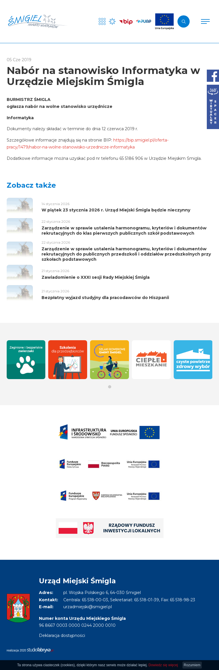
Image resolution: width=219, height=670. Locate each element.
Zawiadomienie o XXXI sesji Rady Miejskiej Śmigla (96, 277)
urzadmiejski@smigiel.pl (87, 606)
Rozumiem (192, 665)
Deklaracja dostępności (62, 635)
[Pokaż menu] (205, 21)
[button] (109, 386)
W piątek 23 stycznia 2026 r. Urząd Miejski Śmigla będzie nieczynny (116, 210)
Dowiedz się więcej (163, 665)
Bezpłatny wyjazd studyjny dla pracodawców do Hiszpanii (105, 297)
